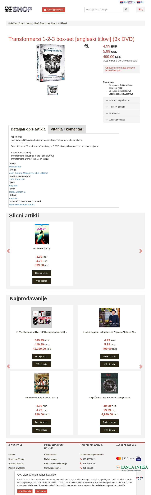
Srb (123, 2)
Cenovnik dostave (52, 468)
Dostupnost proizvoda (117, 100)
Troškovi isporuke (115, 107)
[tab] (121, 100)
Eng (131, 2)
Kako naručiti (50, 455)
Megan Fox (29, 173)
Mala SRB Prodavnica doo (22, 204)
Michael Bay (15, 166)
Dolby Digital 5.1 (17, 191)
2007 (12, 179)
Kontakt (11, 455)
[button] (8, 251)
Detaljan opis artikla (28, 129)
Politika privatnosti (16, 468)
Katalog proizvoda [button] (53, 10)
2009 (17, 179)
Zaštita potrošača (115, 120)
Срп (140, 2)
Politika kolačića (15, 463)
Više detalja (41, 281)
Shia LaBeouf (41, 173)
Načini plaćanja (51, 459)
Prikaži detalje (24, 491)
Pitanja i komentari (67, 129)
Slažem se (41, 491)
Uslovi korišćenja (16, 459)
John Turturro (16, 173)
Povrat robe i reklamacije (55, 463)
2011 (22, 179)
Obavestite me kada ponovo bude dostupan (120, 69)
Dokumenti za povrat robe (92, 455)
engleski (13, 185)
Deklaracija (112, 113)
